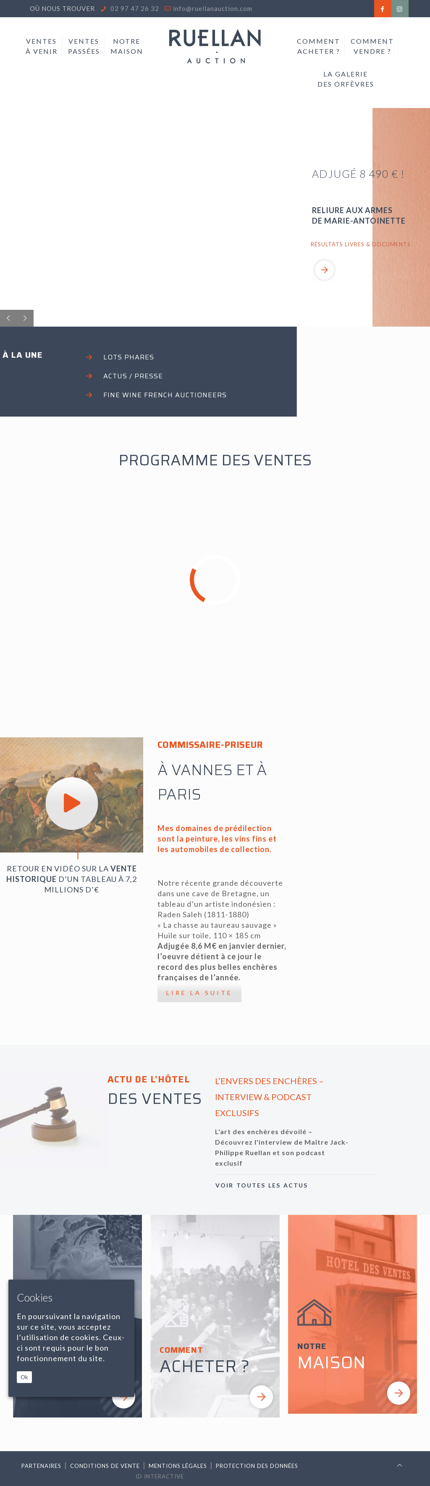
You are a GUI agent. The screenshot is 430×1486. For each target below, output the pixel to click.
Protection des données (257, 1465)
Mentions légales (178, 1465)
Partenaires (41, 1465)
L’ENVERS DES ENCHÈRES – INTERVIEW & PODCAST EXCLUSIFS (269, 1097)
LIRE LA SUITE (199, 992)
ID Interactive (160, 1476)
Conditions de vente (105, 1465)
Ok (24, 1377)
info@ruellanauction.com (212, 8)
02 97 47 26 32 (134, 8)
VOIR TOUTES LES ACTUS (261, 1185)
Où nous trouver (62, 8)
